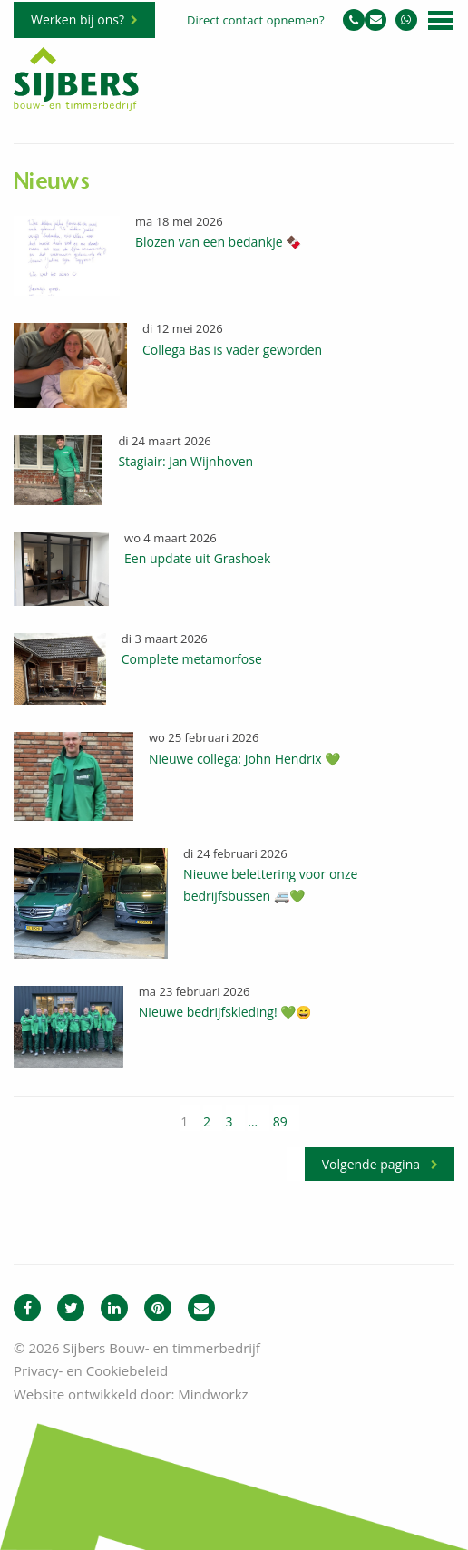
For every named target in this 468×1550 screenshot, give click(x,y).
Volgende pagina (371, 1164)
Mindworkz (213, 1394)
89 (280, 1121)
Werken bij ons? (77, 19)
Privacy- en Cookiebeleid (91, 1370)
